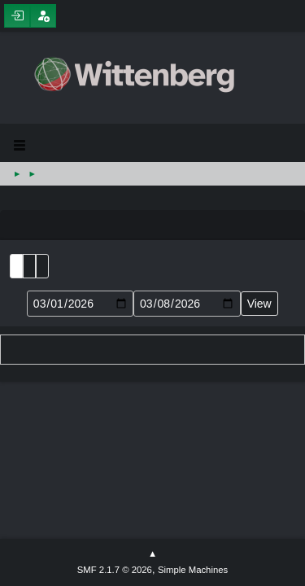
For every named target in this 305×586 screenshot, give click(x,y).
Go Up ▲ (152, 554)
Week (42, 266)
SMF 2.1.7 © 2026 (114, 570)
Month (29, 266)
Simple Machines (193, 570)
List (16, 266)
